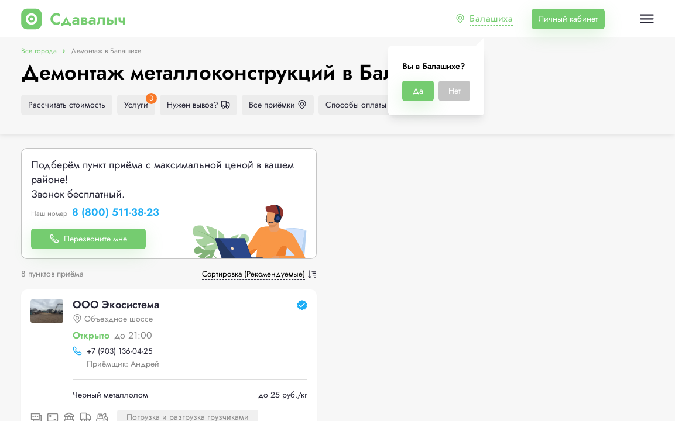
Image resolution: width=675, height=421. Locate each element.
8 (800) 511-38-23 (115, 212)
